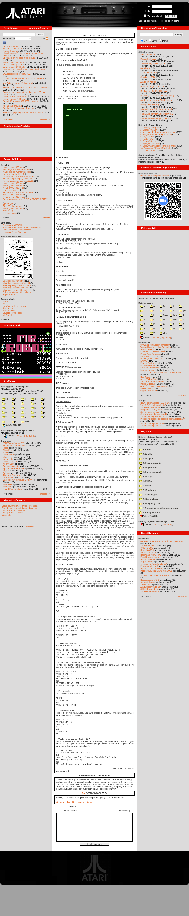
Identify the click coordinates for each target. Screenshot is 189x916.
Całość (9, 435)
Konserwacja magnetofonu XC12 (18, 181)
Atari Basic (145, 68)
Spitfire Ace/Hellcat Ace (14, 468)
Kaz (83, 822)
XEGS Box (145, 584)
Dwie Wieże (8, 477)
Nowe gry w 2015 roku (13, 197)
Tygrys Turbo (146, 561)
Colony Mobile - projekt (12, 512)
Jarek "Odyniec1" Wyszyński (153, 386)
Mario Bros (8, 457)
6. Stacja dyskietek (150, 472)
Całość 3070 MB (11, 425)
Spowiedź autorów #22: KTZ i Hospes (20, 101)
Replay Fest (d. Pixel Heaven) (154, 91)
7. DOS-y (145, 476)
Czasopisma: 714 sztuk (14, 281)
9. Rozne (145, 485)
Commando (8, 455)
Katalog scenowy (147, 303)
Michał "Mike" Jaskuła (150, 354)
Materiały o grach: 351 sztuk (16, 290)
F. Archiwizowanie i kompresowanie (158, 508)
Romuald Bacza (147, 365)
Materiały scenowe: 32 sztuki (16, 283)
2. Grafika (145, 454)
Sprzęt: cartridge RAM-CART (153, 416)
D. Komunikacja (149, 499)
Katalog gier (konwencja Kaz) (15, 386)
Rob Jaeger (145, 377)
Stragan (142, 400)
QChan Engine (10, 213)
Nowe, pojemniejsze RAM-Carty (155, 403)
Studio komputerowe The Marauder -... (158, 100)
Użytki (155, 41)
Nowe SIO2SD (147, 550)
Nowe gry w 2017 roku (13, 188)
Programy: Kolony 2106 (151, 410)
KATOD (143, 361)
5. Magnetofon (148, 467)
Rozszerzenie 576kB (150, 580)
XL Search (7, 315)
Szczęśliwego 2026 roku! (14, 67)
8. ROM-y (145, 481)
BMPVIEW (8, 204)
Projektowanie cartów (150, 557)
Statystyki (6, 515)
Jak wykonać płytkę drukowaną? (155, 575)
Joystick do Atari (147, 559)
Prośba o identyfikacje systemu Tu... (157, 118)
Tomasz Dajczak (148, 349)
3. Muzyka (146, 458)
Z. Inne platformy (149, 512)
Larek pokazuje (10, 190)
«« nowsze (8, 120)
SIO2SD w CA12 (148, 552)
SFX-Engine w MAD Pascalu (16, 169)
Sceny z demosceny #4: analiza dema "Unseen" (25, 87)
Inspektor (7, 487)
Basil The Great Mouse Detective (18, 480)
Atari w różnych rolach (150, 587)
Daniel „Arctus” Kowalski (151, 358)
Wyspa (6, 471)
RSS (44, 38)
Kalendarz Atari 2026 (12, 48)
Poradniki (5, 165)
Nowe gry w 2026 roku (13, 62)
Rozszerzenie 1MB (149, 566)
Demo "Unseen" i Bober (14, 99)
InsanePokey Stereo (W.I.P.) (153, 63)
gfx (182, 311)
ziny (163, 333)
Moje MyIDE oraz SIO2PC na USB (156, 571)
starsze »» (45, 120)
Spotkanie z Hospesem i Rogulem (19, 108)
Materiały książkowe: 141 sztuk (17, 285)
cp (182, 306)
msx (173, 320)
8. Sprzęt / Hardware (150, 143)
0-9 (5, 399)
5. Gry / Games (147, 137)
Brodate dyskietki (11, 46)
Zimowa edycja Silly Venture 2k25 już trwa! (23, 113)
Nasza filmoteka (10, 51)
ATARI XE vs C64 (148, 72)
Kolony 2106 (9, 464)
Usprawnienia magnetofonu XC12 (18, 176)
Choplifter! (7, 450)
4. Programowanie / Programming (156, 134)
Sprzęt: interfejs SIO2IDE (152, 423)
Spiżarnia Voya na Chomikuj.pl (17, 292)
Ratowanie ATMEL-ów (150, 555)
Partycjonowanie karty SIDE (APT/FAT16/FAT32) (25, 199)
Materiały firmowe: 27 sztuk (15, 288)
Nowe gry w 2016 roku (13, 194)
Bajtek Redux (9, 294)
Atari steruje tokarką (149, 591)
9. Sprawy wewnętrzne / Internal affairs (158, 146)
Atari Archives (9, 310)
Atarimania (8, 308)
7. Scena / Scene (148, 141)
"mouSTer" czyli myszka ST (153, 405)
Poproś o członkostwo (169, 21)
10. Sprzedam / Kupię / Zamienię (155, 148)
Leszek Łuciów (147, 370)
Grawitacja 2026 (148, 77)
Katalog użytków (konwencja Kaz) (155, 437)
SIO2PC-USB (146, 548)
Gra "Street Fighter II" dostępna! (18, 83)
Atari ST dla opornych (13, 206)
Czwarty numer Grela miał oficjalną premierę (23, 78)
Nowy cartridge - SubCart (152, 86)
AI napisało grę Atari (12, 106)
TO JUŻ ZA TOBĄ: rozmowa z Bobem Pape (160, 372)
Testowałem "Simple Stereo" (153, 564)
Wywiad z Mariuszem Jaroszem (155, 345)
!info (164, 315)
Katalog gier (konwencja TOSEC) (17, 430)
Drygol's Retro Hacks (12, 313)
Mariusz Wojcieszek (149, 363)
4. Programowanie (150, 463)
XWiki (5, 304)
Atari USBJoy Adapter (150, 407)
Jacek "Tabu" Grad (149, 379)
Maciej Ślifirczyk (147, 384)
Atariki (6, 301)
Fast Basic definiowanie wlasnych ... (157, 114)
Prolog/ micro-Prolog (149, 105)
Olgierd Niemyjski (148, 390)
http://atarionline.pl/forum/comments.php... (75, 831)
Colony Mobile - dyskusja (13, 510)
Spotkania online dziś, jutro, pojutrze (20, 58)
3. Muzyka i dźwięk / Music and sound (158, 132)
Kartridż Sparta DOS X (13, 174)
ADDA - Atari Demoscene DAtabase (156, 298)
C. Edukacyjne (148, 494)
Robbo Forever (10, 461)
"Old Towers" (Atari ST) (13, 443)
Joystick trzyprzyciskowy (151, 568)
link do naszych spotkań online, (154, 175)
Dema (165, 41)
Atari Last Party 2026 (13, 64)
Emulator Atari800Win (13, 225)
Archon (6, 473)
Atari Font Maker (148, 82)
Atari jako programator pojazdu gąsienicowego (161, 541)
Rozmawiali (144, 342)
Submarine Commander (14, 445)
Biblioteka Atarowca (11, 236)
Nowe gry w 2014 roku (13, 208)
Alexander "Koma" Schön (152, 381)
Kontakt (5, 320)
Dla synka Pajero (148, 59)
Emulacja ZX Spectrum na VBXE (18, 192)
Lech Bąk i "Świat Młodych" (153, 352)
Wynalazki (143, 539)
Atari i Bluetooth (147, 545)
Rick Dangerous (147, 54)
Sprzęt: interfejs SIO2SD (151, 426)
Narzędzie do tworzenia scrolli (17, 172)
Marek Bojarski (147, 388)
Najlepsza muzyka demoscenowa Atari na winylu (25, 69)
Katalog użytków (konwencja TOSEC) (156, 521)
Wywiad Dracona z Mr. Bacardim (155, 347)
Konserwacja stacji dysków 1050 (18, 178)
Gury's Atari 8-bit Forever (14, 306)
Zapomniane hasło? (148, 21)
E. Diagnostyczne (149, 503)
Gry (145, 41)
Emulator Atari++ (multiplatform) (17, 230)
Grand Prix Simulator (12, 489)
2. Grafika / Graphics (150, 130)
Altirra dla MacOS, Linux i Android (156, 109)
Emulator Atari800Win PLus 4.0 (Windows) (22, 227)
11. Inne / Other (147, 150)
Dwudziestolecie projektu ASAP (17, 74)
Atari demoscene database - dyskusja (19, 508)
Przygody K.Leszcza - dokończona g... (158, 95)
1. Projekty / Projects (150, 127)
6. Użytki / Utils (147, 139)
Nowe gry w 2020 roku (13, 183)
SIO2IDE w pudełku (149, 589)
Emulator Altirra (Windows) (15, 232)
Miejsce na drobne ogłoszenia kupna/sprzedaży (162, 419)
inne (25, 421)
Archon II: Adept (10, 466)
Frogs (5, 448)
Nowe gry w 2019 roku (13, 185)
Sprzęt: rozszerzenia (149, 412)
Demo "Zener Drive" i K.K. (15, 97)
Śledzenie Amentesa (149, 368)
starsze (46, 218)
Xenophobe (8, 459)
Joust (5, 452)
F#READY (145, 356)
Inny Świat (8, 484)
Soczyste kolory (147, 582)
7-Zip (26, 436)
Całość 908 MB (149, 516)
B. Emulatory (147, 490)
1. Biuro (145, 449)
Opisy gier (6, 441)
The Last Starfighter (12, 475)
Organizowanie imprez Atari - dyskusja (19, 506)
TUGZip (32, 436)
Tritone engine (9, 211)
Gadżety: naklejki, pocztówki (153, 414)
